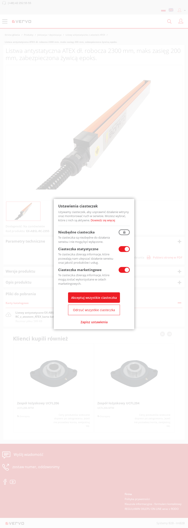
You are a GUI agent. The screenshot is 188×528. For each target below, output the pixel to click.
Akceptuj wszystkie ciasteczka (94, 297)
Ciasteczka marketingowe (80, 269)
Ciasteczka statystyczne (78, 249)
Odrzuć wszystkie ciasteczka (94, 310)
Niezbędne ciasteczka (76, 232)
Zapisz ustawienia (94, 322)
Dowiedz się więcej (103, 220)
